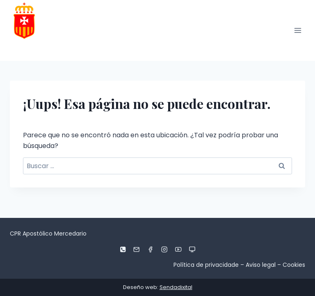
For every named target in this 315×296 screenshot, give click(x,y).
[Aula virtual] (192, 249)
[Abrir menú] (297, 30)
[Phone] (122, 249)
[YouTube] (178, 249)
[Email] (136, 249)
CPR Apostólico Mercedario (48, 233)
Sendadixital (176, 287)
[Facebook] (150, 249)
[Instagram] (164, 249)
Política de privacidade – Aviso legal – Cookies (239, 265)
